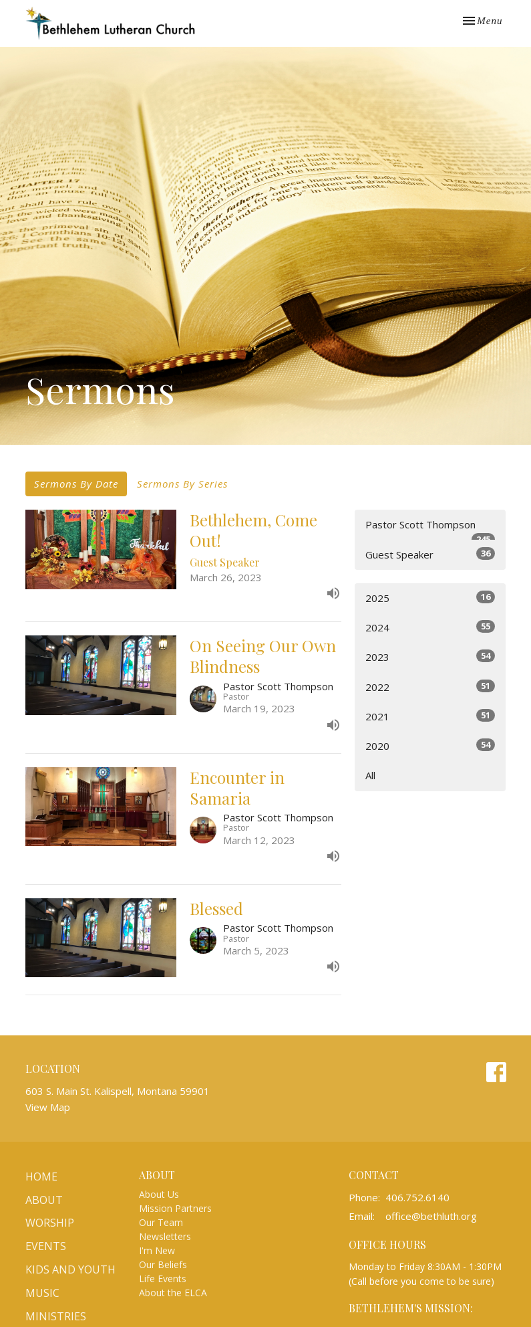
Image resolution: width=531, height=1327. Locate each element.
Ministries (55, 1316)
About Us (159, 1194)
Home (41, 1176)
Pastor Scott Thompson (430, 529)
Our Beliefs (163, 1264)
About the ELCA (173, 1292)
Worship (49, 1222)
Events (45, 1246)
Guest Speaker (430, 554)
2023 (430, 656)
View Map (47, 1107)
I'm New (157, 1250)
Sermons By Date (76, 483)
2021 (430, 716)
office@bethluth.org (431, 1216)
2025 (430, 598)
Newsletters (165, 1236)
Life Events (162, 1278)
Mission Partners (175, 1208)
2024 (430, 627)
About (44, 1200)
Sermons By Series (182, 483)
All (370, 775)
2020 (430, 745)
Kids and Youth (70, 1269)
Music (42, 1293)
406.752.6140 (417, 1197)
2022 (430, 687)
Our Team (161, 1222)
